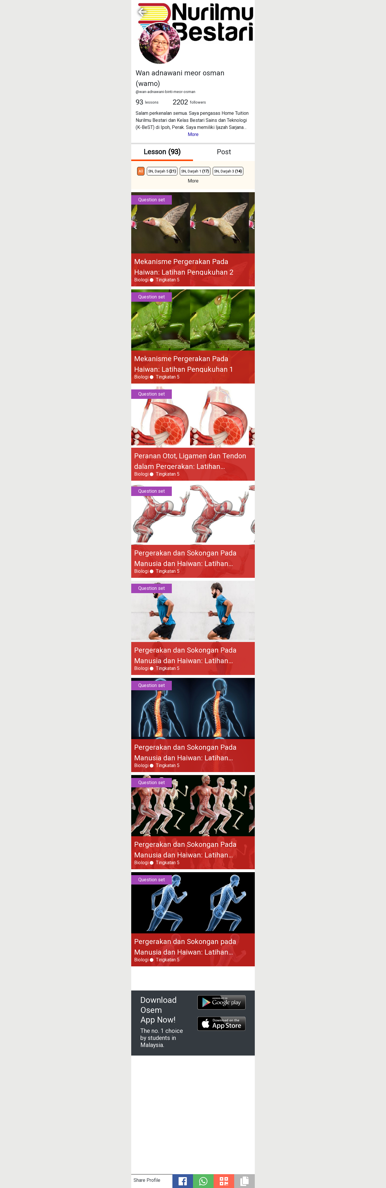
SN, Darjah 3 (228, 171)
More (193, 134)
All (141, 171)
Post (224, 152)
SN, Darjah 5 (162, 171)
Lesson (162, 152)
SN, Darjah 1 (195, 171)
